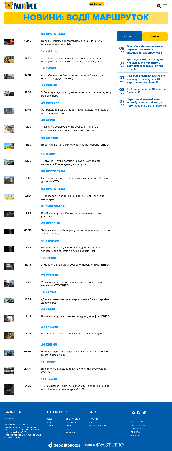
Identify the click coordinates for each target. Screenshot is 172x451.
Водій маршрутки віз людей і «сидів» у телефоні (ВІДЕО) (75, 316)
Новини (50, 422)
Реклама (135, 435)
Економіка (71, 432)
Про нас (135, 432)
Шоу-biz (70, 429)
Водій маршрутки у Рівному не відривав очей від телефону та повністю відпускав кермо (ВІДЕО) (71, 249)
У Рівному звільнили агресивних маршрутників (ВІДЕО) (75, 264)
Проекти (93, 419)
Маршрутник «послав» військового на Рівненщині (71, 333)
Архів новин (137, 422)
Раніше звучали (97, 426)
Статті (49, 426)
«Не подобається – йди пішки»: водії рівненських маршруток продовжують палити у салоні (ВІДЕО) (71, 59)
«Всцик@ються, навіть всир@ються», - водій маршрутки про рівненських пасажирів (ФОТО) (75, 387)
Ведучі (92, 422)
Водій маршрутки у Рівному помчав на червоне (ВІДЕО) (75, 144)
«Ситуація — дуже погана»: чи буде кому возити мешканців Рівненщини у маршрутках (70, 162)
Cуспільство (73, 419)
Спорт (69, 426)
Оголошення (138, 425)
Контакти (136, 428)
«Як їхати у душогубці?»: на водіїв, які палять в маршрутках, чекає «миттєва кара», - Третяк (69, 128)
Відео (49, 419)
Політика (71, 422)
